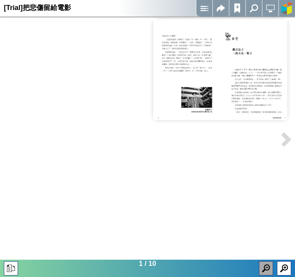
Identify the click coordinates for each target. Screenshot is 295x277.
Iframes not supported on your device (220, 69)
